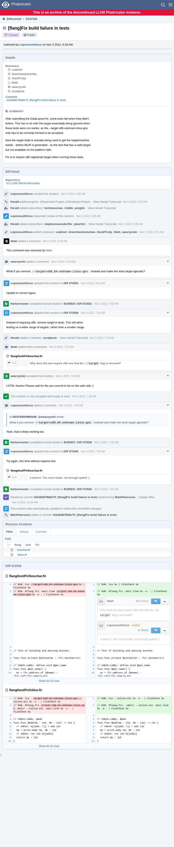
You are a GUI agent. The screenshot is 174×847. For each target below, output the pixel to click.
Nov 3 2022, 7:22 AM (61, 346)
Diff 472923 (70, 283)
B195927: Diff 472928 (78, 442)
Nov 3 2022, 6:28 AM (73, 193)
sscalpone (18, 91)
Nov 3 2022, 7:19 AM (93, 312)
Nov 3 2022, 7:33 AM (106, 442)
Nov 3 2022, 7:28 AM (71, 405)
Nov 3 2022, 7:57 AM (106, 489)
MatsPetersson (125, 497)
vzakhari (17, 69)
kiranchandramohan (24, 74)
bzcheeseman (53, 208)
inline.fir (22, 554)
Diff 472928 (70, 312)
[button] (170, 4)
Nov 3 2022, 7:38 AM (93, 451)
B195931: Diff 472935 (78, 489)
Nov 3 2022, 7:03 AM (106, 303)
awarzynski (19, 87)
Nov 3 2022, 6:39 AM (63, 261)
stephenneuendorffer (58, 224)
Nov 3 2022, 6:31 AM (151, 232)
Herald (14, 201)
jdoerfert (79, 224)
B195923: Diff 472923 (78, 303)
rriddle (68, 208)
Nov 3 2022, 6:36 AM (55, 241)
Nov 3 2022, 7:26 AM (68, 376)
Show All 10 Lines (49, 746)
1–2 (12, 362)
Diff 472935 (70, 451)
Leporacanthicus (30, 44)
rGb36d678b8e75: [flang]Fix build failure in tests (36, 100)
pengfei (80, 208)
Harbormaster (19, 303)
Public (31, 35)
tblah (15, 82)
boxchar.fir (23, 549)
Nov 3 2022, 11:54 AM (25, 502)
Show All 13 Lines (49, 680)
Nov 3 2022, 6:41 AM (93, 283)
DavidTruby (19, 78)
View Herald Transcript (107, 201)
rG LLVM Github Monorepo (23, 183)
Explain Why (146, 497)
